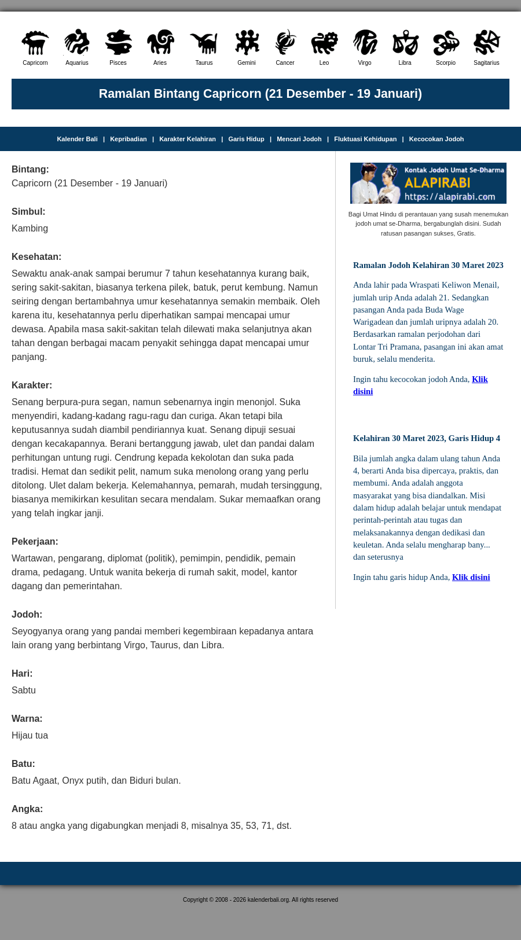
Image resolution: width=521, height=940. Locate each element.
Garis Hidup (246, 138)
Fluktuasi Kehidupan (365, 138)
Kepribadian (128, 138)
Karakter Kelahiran (187, 138)
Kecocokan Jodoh (436, 138)
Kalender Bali (77, 138)
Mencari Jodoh (299, 138)
